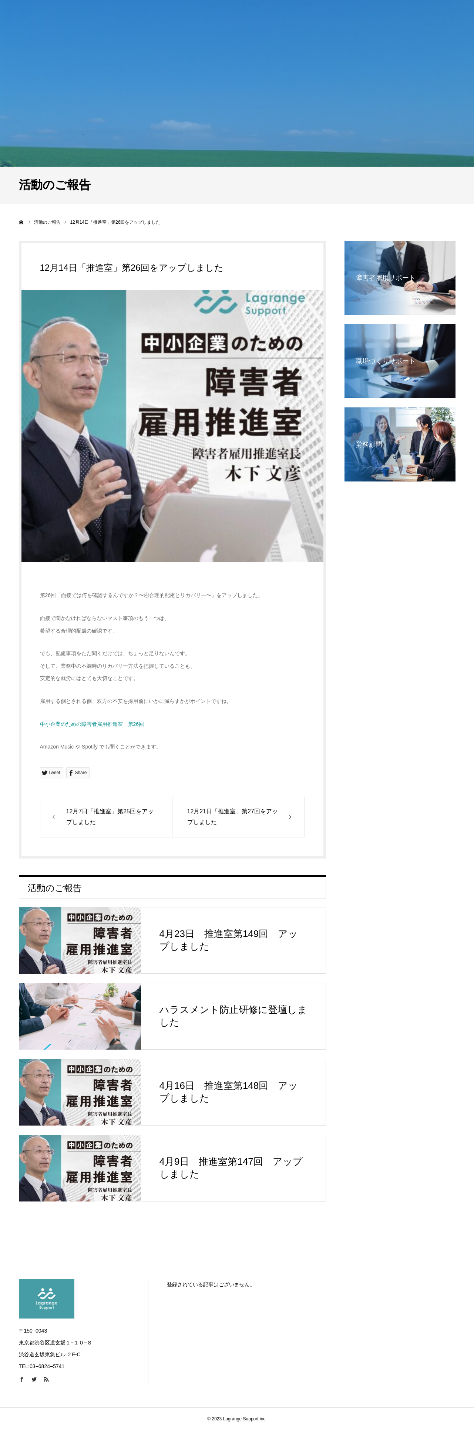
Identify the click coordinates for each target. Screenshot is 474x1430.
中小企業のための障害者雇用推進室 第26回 (92, 724)
